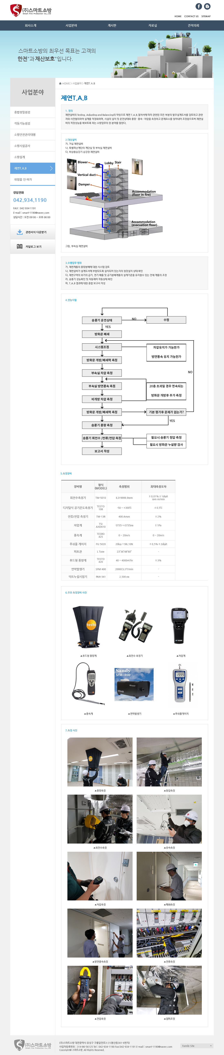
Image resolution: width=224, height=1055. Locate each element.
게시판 (112, 25)
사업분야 (71, 25)
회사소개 (30, 25)
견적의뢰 (193, 25)
